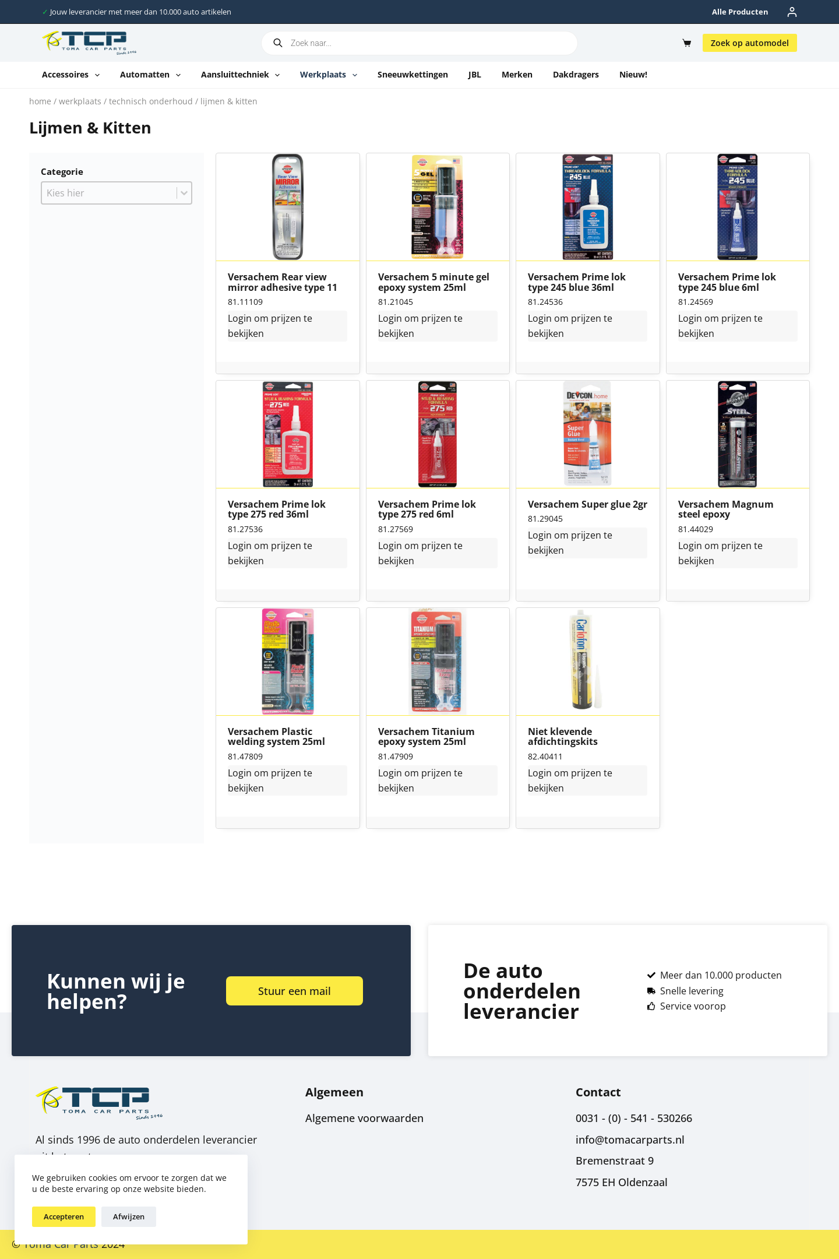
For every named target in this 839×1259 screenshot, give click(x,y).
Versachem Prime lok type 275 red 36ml (277, 510)
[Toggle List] (184, 192)
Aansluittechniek (243, 75)
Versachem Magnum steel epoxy (726, 510)
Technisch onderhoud (151, 101)
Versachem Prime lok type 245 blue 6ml (727, 282)
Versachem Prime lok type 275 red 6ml (427, 510)
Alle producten (740, 11)
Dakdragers (576, 74)
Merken (517, 74)
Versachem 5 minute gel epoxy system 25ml (433, 282)
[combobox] (109, 192)
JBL (474, 74)
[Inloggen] (792, 12)
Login (240, 318)
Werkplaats (331, 75)
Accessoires (73, 75)
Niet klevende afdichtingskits (563, 737)
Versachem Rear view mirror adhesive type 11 (282, 282)
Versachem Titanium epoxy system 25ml (426, 737)
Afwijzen (128, 1216)
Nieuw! (633, 74)
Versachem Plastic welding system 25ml (276, 737)
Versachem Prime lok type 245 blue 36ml (577, 282)
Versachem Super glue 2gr (587, 505)
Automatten (152, 75)
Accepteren (64, 1216)
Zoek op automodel (750, 42)
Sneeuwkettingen (413, 74)
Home (40, 101)
